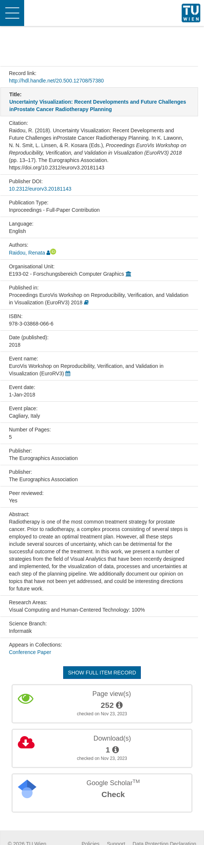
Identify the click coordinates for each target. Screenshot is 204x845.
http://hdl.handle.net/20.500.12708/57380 (56, 81)
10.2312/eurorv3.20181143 (40, 189)
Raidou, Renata (27, 253)
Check (113, 794)
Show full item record (102, 673)
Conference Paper (30, 652)
